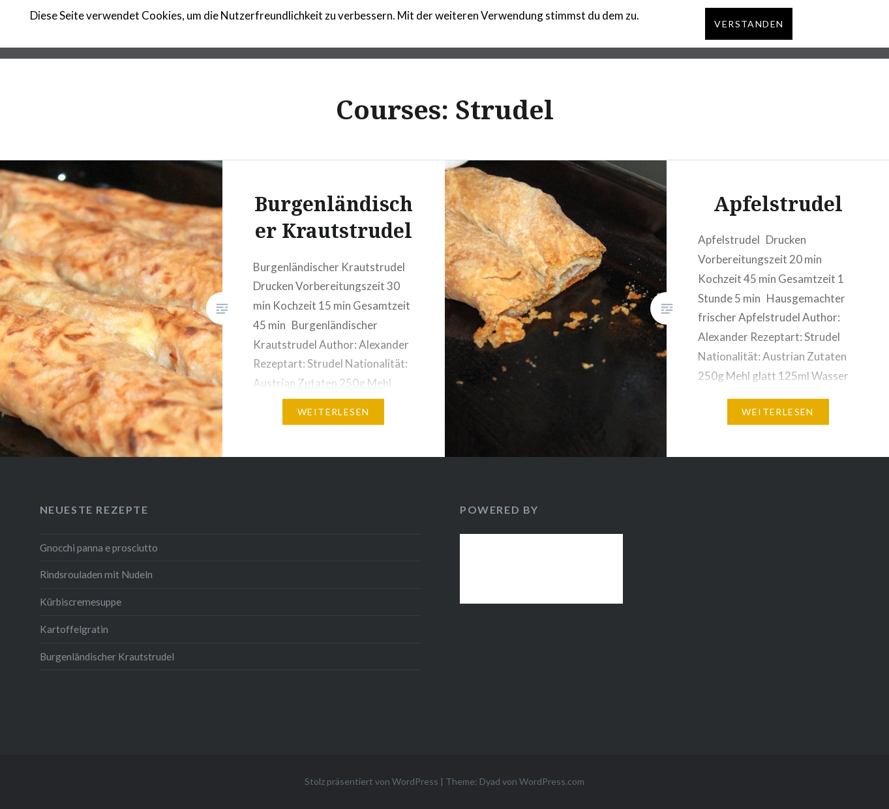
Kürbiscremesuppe (80, 602)
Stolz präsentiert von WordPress (371, 781)
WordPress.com (551, 781)
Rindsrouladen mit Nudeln (96, 574)
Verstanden (748, 23)
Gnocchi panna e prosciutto (99, 547)
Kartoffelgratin (74, 629)
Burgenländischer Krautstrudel (107, 656)
